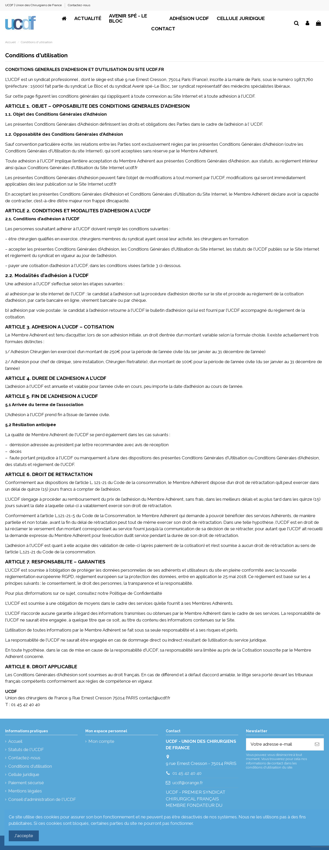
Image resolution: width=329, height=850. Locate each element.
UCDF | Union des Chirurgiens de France (33, 5)
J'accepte (23, 835)
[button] (189, 18)
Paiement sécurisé (26, 782)
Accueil (15, 741)
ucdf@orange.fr (187, 782)
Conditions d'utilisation (30, 766)
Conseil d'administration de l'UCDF (42, 799)
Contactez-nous (79, 5)
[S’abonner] (317, 744)
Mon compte (101, 741)
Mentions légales (25, 790)
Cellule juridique (23, 774)
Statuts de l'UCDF (26, 749)
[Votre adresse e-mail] (278, 744)
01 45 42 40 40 (187, 773)
